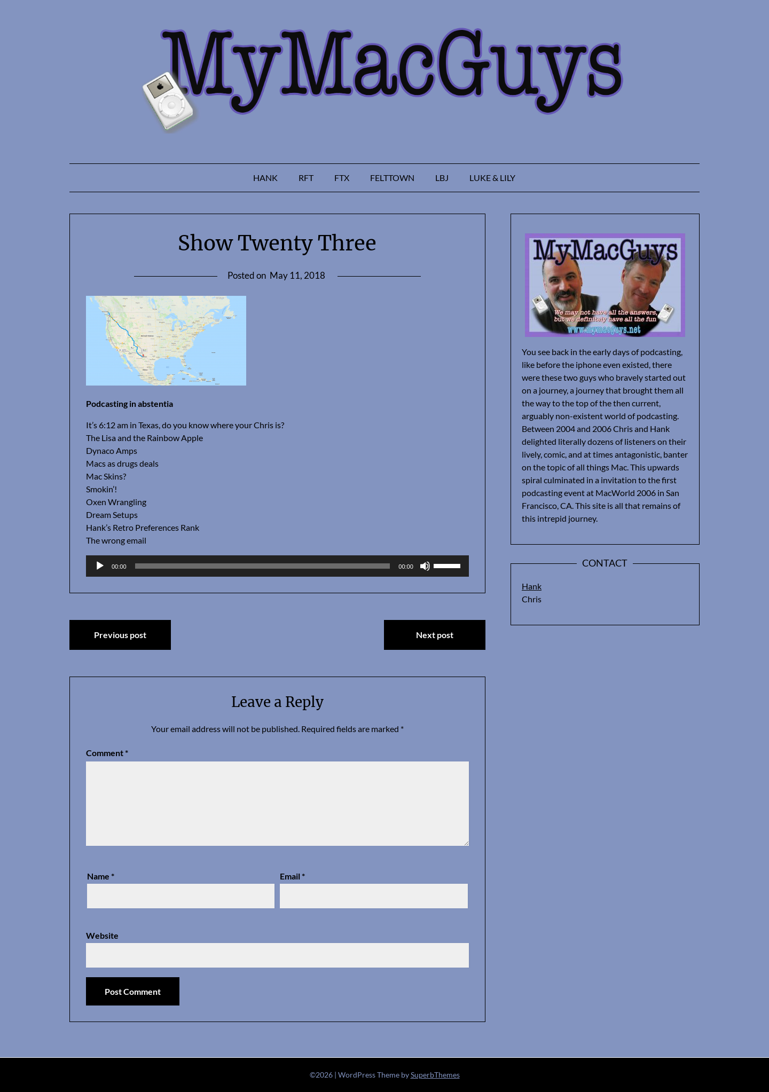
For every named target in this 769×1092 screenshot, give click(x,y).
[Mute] (425, 566)
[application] (277, 566)
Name (100, 876)
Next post (434, 635)
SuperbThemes (435, 1074)
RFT (306, 177)
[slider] (262, 566)
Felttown (392, 177)
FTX (341, 177)
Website (102, 935)
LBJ (442, 177)
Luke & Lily (492, 177)
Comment (107, 753)
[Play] (100, 566)
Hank (265, 177)
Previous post (120, 635)
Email (292, 876)
